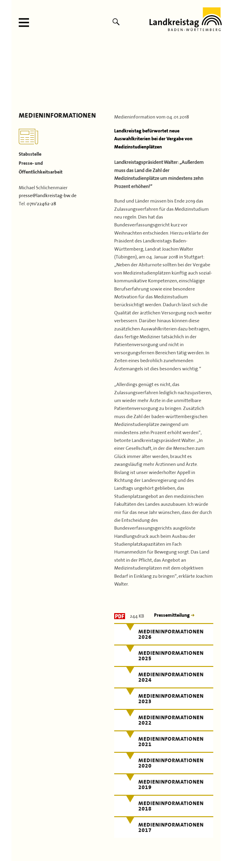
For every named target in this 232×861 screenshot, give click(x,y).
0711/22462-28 (41, 203)
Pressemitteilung (172, 615)
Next (214, 74)
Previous (18, 74)
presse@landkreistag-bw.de (47, 194)
